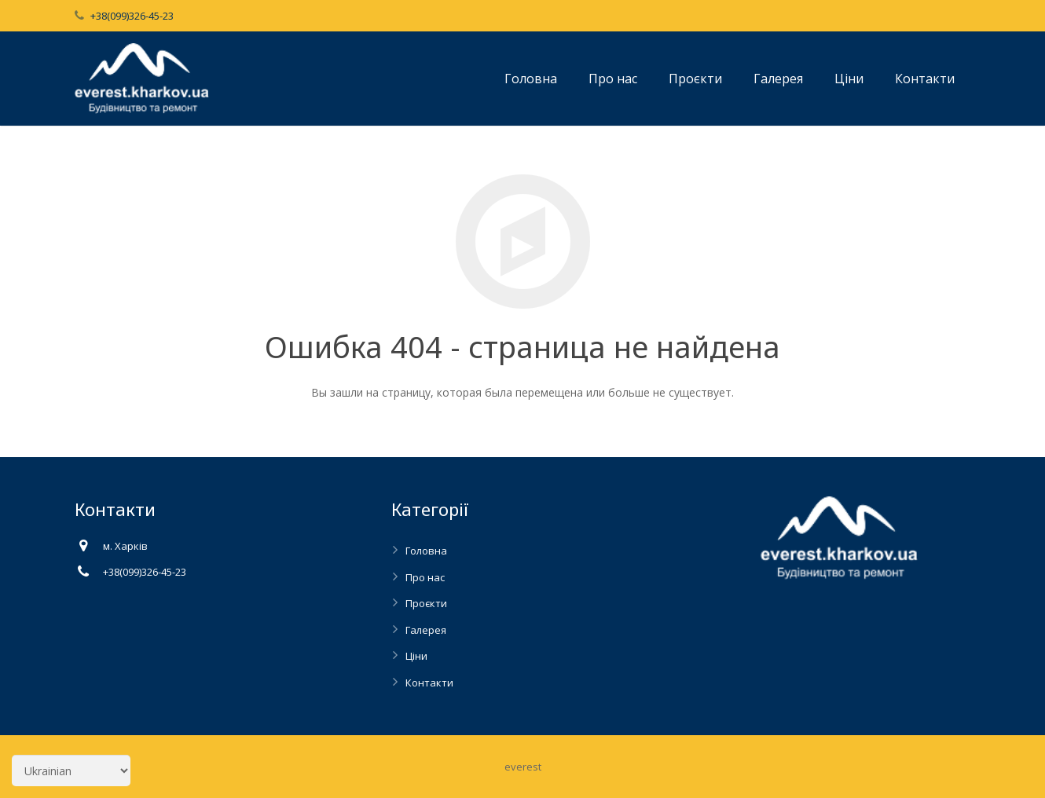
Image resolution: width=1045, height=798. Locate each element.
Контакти (429, 682)
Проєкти (426, 603)
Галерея (425, 630)
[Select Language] (71, 770)
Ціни (416, 656)
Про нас (425, 577)
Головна (426, 551)
